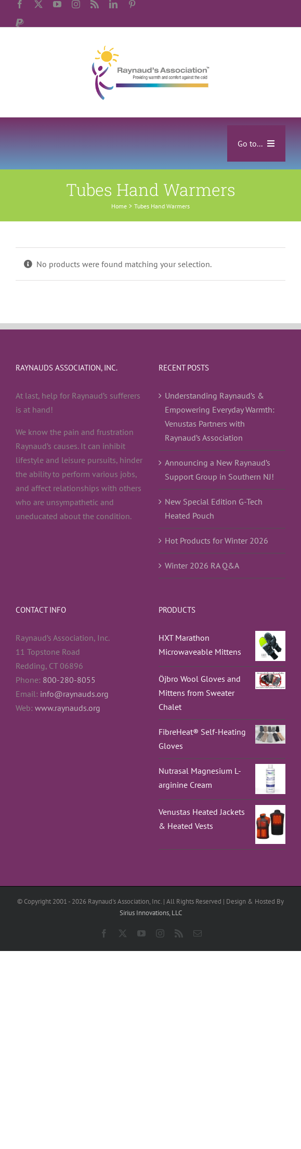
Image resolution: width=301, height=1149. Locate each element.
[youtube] (57, 4)
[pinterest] (132, 4)
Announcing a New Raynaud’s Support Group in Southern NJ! (219, 469)
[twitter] (38, 4)
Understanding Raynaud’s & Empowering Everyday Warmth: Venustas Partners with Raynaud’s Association (219, 416)
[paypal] (20, 23)
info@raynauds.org (74, 694)
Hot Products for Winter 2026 (216, 540)
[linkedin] (113, 4)
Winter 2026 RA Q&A (202, 565)
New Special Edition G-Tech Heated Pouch (214, 508)
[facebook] (20, 4)
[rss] (94, 4)
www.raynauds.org (67, 708)
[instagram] (76, 4)
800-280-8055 (69, 680)
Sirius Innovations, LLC (151, 912)
